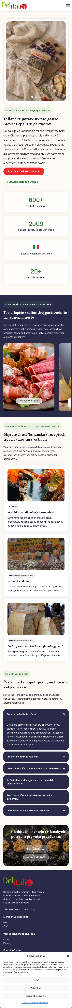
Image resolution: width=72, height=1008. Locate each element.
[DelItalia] (14, 5)
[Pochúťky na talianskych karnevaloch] (36, 498)
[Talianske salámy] (36, 565)
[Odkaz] (28, 377)
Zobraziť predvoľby (36, 995)
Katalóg (7, 943)
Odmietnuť (36, 988)
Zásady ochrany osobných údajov (20, 909)
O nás (6, 926)
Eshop (6, 939)
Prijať (36, 980)
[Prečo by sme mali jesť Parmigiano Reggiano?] (36, 630)
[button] (67, 956)
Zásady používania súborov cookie (35, 1002)
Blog (5, 922)
